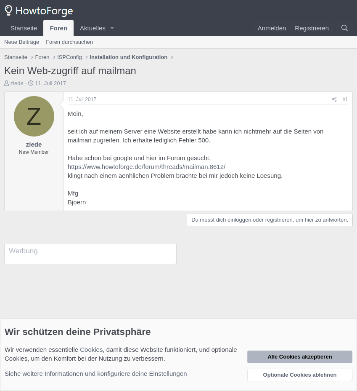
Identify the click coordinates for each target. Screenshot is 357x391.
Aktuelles (93, 28)
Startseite (24, 28)
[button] (112, 28)
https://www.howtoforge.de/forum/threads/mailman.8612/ (146, 166)
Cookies (91, 349)
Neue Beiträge (21, 42)
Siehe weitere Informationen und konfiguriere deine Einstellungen (96, 373)
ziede (17, 83)
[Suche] (344, 28)
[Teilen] (334, 99)
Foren (58, 28)
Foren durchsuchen (69, 42)
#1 (345, 99)
